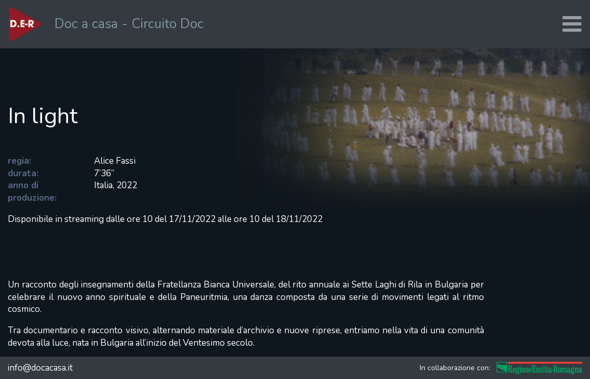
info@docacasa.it (40, 368)
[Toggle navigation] (571, 24)
